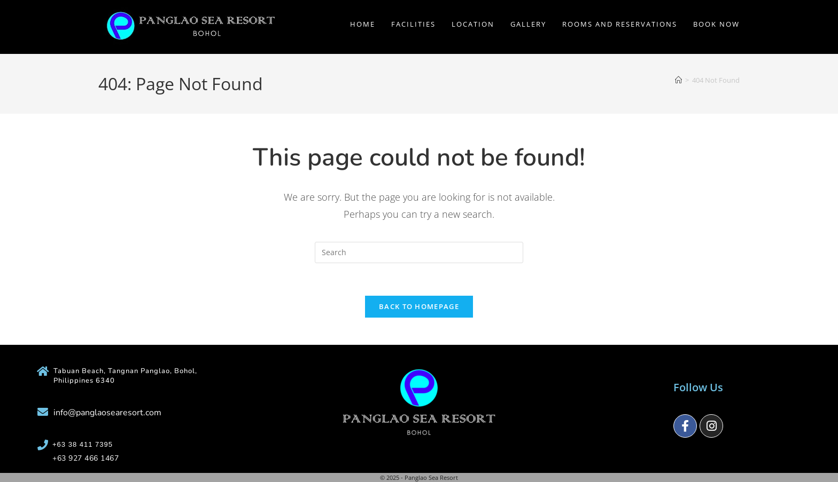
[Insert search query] (419, 252)
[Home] (678, 80)
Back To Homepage (419, 306)
